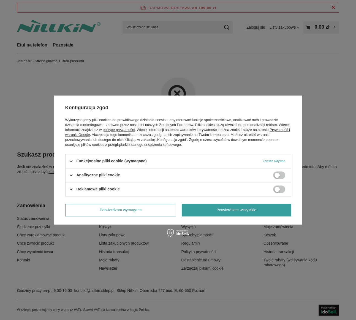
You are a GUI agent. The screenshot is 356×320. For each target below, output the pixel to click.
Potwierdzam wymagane (121, 210)
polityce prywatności (119, 130)
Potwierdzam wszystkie (236, 210)
